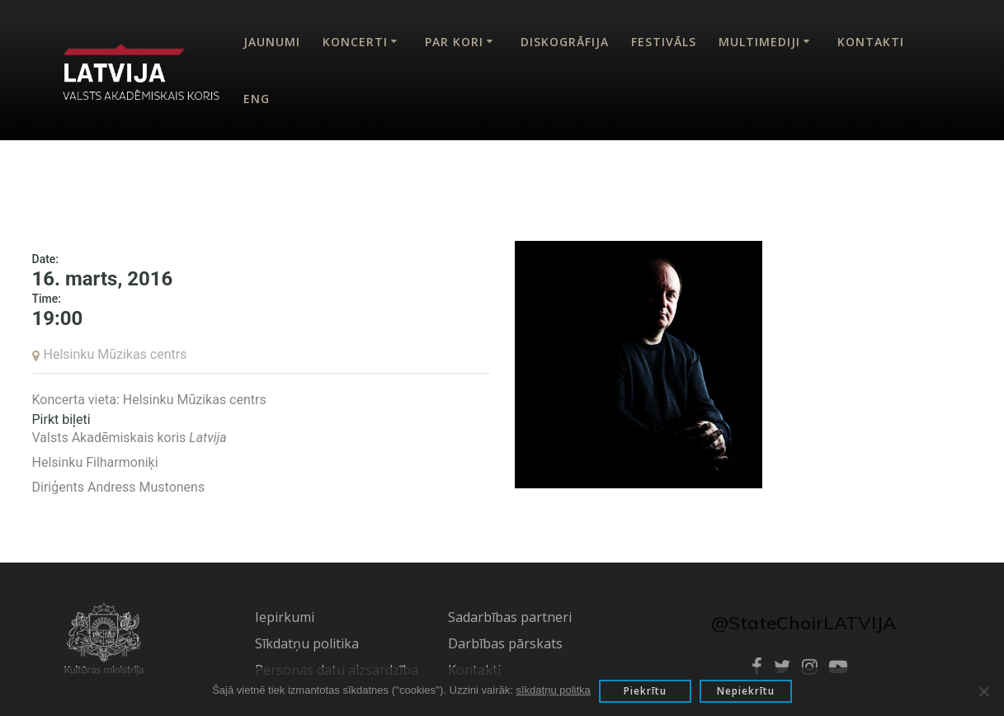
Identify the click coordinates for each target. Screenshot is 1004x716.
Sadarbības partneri (510, 617)
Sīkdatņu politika (307, 643)
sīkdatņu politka (553, 690)
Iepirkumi (284, 617)
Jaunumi (271, 41)
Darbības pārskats (505, 643)
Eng (256, 98)
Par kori (454, 41)
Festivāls (663, 41)
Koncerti (355, 41)
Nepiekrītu (746, 691)
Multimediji (759, 41)
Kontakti (870, 41)
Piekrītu (645, 691)
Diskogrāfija (565, 41)
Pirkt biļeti (61, 419)
